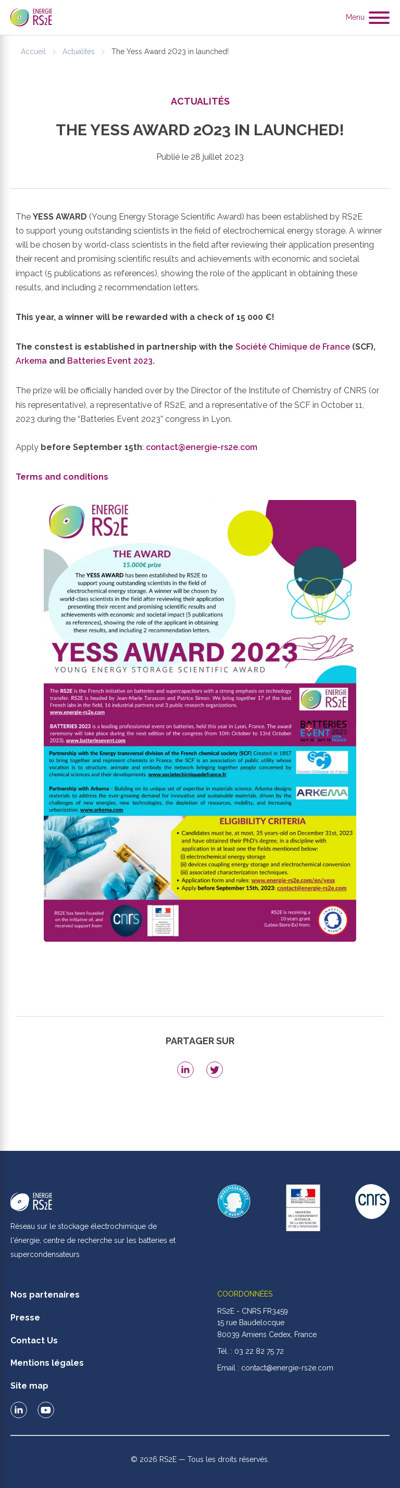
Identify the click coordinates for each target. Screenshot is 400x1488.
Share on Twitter (214, 1069)
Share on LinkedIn (185, 1069)
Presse (25, 1318)
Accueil (33, 51)
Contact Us (34, 1340)
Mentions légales (47, 1363)
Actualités (79, 51)
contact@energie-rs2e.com (201, 447)
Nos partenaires (45, 1295)
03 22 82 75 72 (259, 1351)
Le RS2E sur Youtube (46, 1410)
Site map (29, 1386)
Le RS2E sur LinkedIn (18, 1410)
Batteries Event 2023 (110, 361)
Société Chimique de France (292, 347)
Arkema (31, 361)
